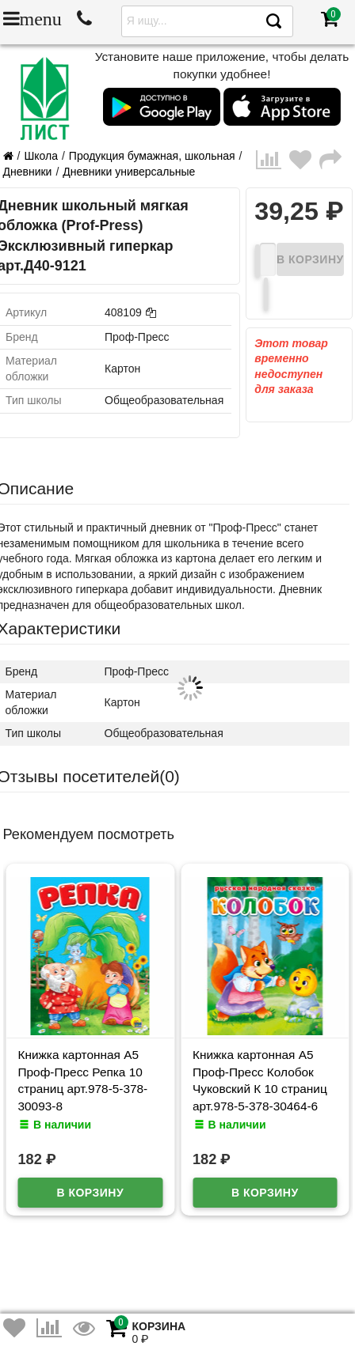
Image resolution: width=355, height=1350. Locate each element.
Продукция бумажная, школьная (152, 155)
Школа (41, 155)
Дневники (27, 171)
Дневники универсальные (129, 171)
